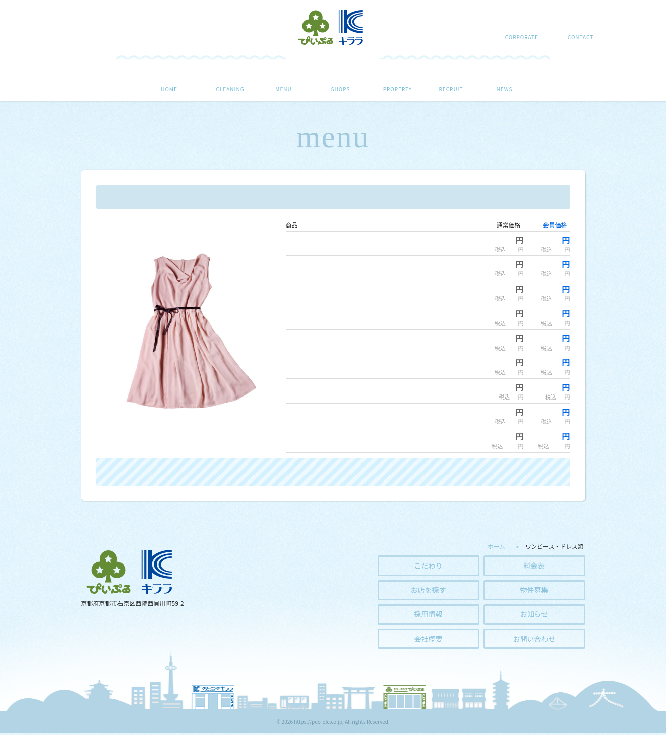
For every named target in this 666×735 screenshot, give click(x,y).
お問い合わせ (534, 640)
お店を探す (428, 590)
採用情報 (428, 615)
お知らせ (534, 615)
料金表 (534, 565)
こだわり (428, 565)
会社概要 (428, 640)
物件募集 (534, 590)
